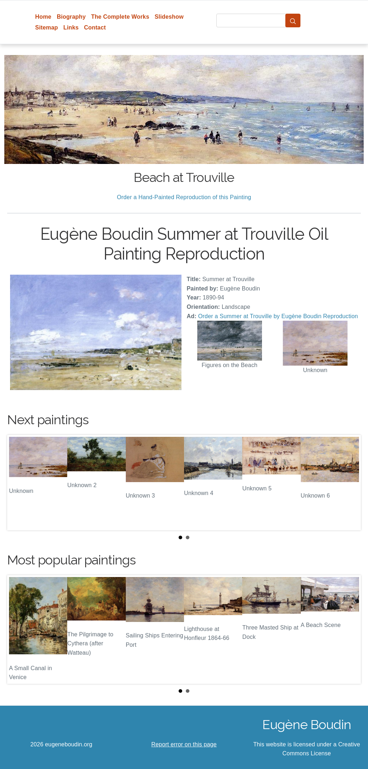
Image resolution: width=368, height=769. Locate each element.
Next (349, 482)
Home (43, 17)
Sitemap (46, 27)
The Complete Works (120, 17)
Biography (71, 17)
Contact (95, 27)
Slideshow (169, 17)
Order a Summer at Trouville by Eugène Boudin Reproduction (278, 316)
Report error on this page (184, 744)
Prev (18, 482)
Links (71, 27)
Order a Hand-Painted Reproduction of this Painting (184, 197)
